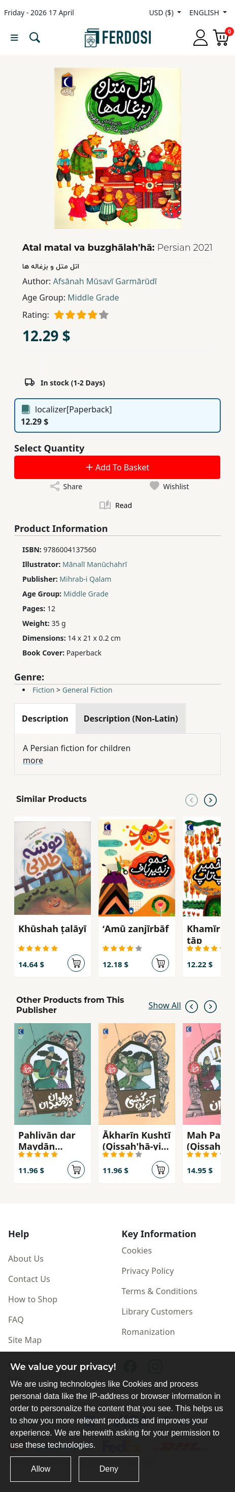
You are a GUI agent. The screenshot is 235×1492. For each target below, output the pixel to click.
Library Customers (157, 1311)
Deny (108, 1469)
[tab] (45, 718)
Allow (40, 1469)
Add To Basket (117, 467)
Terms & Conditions (159, 1291)
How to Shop (32, 1299)
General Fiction (87, 690)
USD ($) (162, 12)
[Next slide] (210, 799)
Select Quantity (49, 448)
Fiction (43, 690)
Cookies (137, 1250)
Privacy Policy (148, 1270)
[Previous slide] (191, 799)
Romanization (148, 1331)
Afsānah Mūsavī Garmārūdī (105, 281)
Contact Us (29, 1279)
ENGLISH (205, 12)
